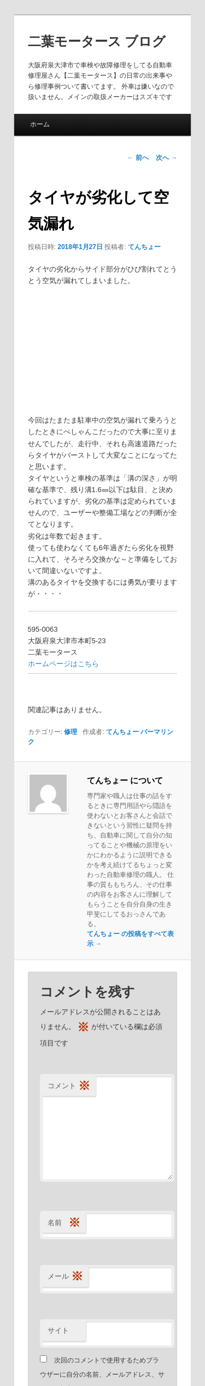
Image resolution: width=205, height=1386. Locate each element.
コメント (69, 1086)
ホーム (40, 124)
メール (65, 1277)
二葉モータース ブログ (97, 41)
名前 (64, 1223)
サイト (58, 1330)
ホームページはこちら (63, 664)
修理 (70, 732)
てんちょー (144, 247)
